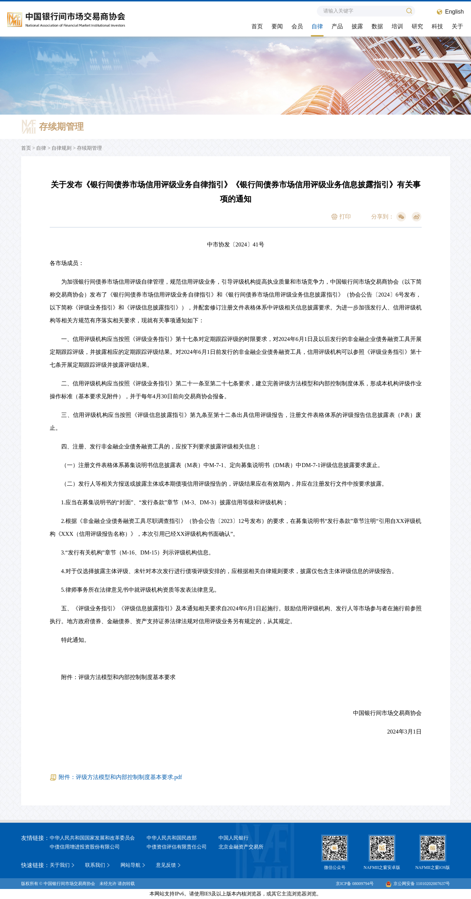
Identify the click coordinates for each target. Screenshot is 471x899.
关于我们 (60, 865)
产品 (337, 26)
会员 (297, 26)
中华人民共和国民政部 (172, 838)
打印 (345, 216)
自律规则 (61, 148)
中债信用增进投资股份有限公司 (85, 847)
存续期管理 (89, 148)
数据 (377, 26)
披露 (357, 26)
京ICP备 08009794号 (355, 883)
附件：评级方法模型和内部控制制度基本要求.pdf (120, 777)
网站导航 (131, 865)
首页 (257, 26)
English (454, 12)
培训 (397, 26)
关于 (457, 26)
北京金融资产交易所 (241, 847)
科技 (437, 26)
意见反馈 (166, 865)
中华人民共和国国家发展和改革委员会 (92, 838)
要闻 (277, 26)
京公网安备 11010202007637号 (418, 883)
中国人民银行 (234, 838)
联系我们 (95, 865)
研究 (417, 26)
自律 (317, 26)
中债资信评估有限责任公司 (177, 847)
